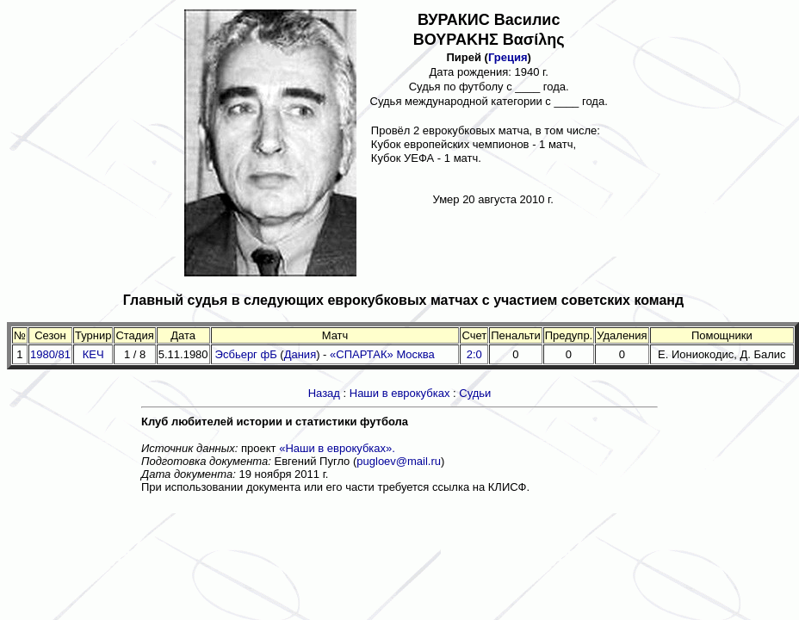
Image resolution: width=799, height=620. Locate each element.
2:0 (474, 354)
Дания (300, 354)
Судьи (475, 393)
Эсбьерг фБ (246, 354)
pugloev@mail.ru (398, 461)
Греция (508, 57)
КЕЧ (93, 354)
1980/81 (50, 354)
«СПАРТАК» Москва (382, 354)
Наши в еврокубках (400, 393)
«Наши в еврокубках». (337, 448)
